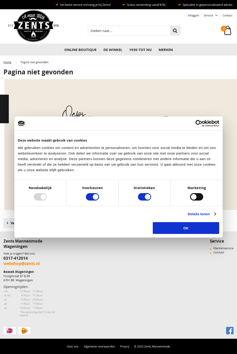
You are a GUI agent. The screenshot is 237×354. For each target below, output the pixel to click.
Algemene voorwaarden (99, 346)
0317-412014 (15, 258)
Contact (227, 15)
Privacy (124, 346)
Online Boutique (80, 49)
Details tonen (199, 214)
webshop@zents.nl (21, 263)
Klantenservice (223, 248)
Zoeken (175, 30)
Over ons (72, 346)
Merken (166, 49)
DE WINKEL (112, 49)
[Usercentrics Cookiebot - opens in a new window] (199, 123)
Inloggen (193, 15)
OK (186, 228)
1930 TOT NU (140, 49)
